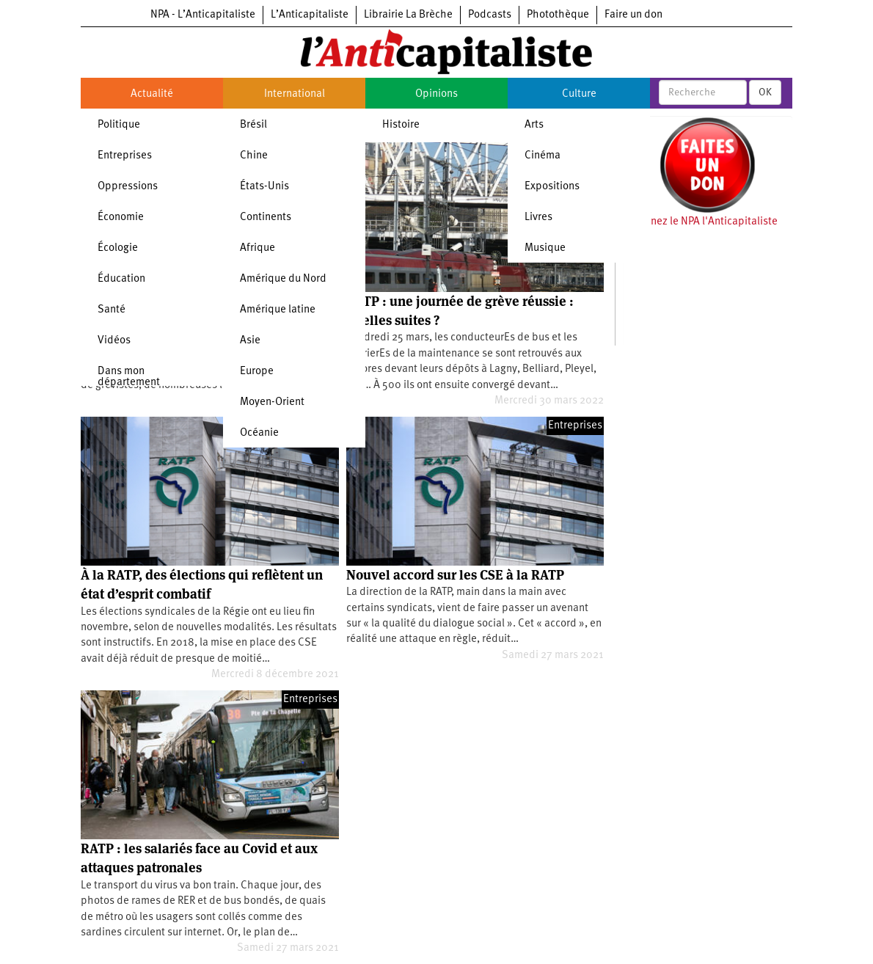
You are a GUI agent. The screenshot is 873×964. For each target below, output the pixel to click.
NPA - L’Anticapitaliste (202, 15)
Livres (538, 217)
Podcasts (489, 15)
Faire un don (633, 15)
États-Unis (264, 186)
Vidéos (114, 340)
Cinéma (542, 155)
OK (765, 92)
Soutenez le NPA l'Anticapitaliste (700, 221)
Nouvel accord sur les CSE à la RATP (455, 574)
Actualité (152, 94)
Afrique (257, 248)
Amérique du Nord (283, 279)
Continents (265, 217)
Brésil (253, 125)
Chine (254, 155)
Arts (534, 125)
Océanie (259, 433)
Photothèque (558, 15)
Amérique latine (277, 309)
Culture (579, 94)
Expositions (552, 186)
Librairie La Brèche (408, 15)
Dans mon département (129, 377)
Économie (121, 217)
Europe (257, 371)
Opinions (436, 94)
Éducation (121, 279)
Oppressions (128, 186)
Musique (545, 248)
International (294, 94)
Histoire (401, 125)
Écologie (118, 248)
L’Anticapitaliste (309, 15)
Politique (119, 125)
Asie (250, 340)
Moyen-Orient (272, 402)
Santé (111, 309)
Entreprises (125, 155)
